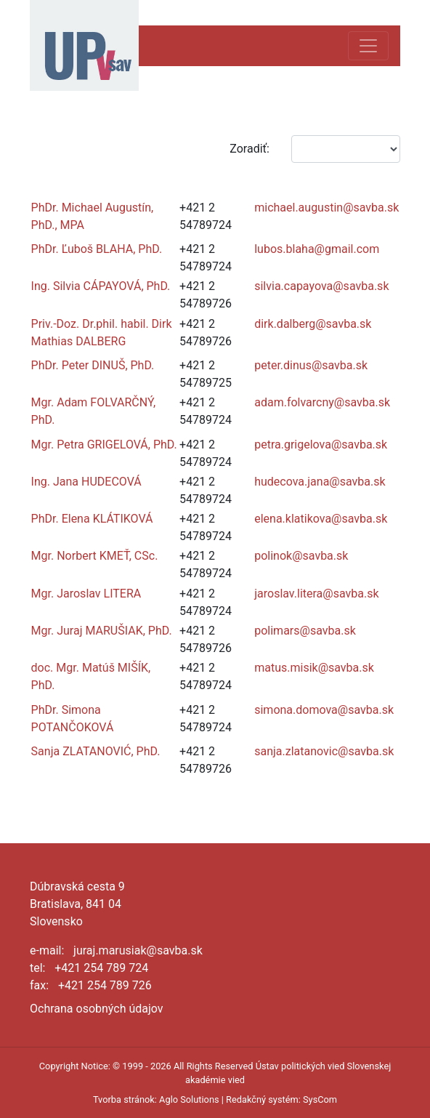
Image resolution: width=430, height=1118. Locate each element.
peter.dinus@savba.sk (311, 365)
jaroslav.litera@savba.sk (316, 593)
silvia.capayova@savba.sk (321, 286)
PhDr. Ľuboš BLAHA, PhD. (97, 249)
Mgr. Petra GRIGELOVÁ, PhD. (104, 444)
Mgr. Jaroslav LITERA (86, 593)
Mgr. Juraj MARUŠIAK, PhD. (101, 631)
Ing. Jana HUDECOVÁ (86, 481)
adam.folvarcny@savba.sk (322, 402)
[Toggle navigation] (368, 45)
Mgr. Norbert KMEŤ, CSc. (94, 556)
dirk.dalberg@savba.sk (312, 324)
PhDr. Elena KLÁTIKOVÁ (92, 519)
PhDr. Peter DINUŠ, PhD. (93, 365)
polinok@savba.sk (301, 556)
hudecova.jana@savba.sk (319, 481)
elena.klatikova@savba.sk (320, 519)
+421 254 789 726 (105, 985)
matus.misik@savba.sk (314, 668)
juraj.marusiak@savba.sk (138, 950)
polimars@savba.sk (305, 631)
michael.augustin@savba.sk (326, 207)
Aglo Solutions (189, 1099)
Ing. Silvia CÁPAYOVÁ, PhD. (101, 286)
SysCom (320, 1099)
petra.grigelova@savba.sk (320, 444)
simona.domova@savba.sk (324, 710)
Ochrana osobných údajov (96, 1009)
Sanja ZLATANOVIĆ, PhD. (96, 751)
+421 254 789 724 (101, 968)
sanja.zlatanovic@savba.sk (324, 751)
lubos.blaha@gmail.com (316, 249)
